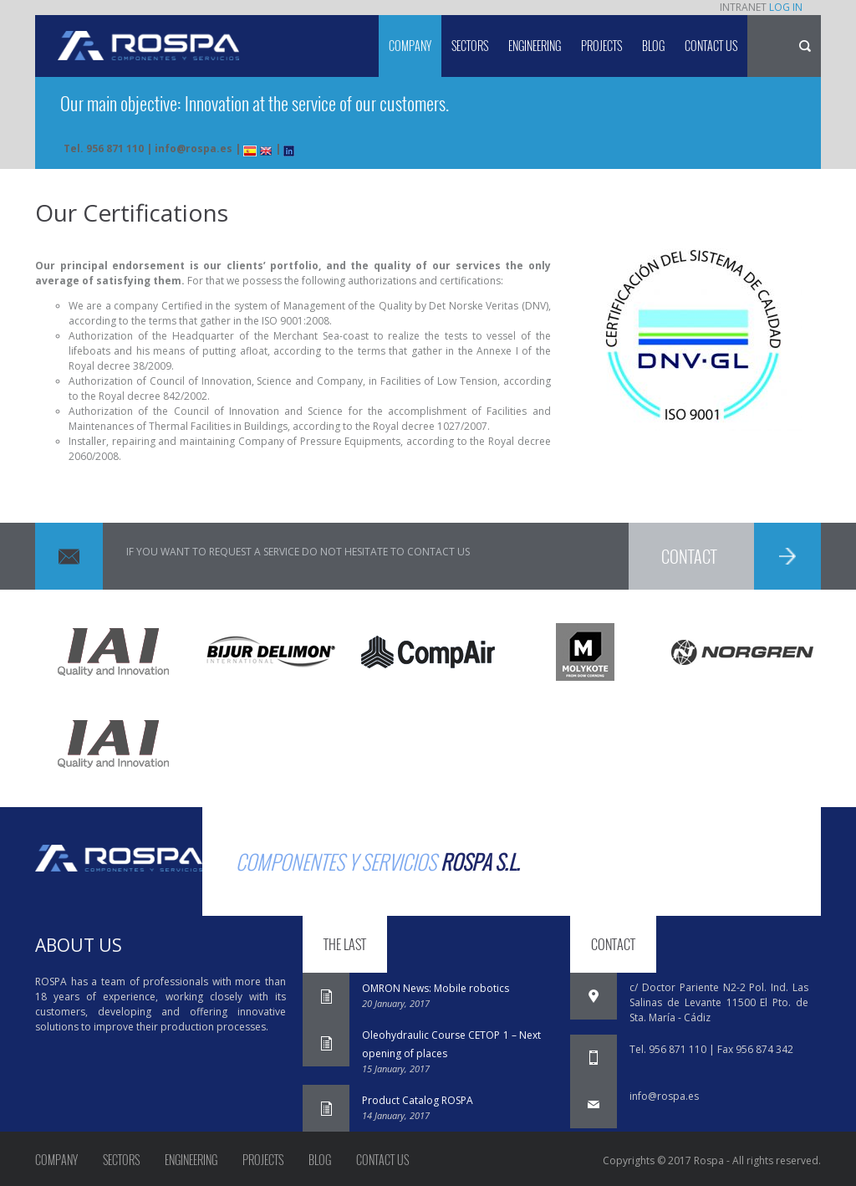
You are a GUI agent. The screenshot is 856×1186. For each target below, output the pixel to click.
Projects (601, 45)
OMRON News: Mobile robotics (435, 988)
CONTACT (688, 556)
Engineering (534, 45)
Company (410, 45)
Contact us (711, 45)
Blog (653, 45)
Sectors (469, 45)
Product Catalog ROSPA (417, 1100)
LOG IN (785, 7)
